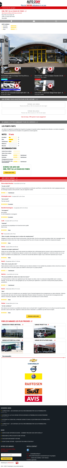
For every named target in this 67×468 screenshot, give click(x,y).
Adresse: (29, 457)
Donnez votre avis (33, 316)
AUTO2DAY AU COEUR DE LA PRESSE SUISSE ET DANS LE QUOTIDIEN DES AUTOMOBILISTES (26, 419)
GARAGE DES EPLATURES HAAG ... (44, 340)
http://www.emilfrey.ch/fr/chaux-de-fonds (12, 13)
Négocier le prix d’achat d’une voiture (13, 435)
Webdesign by (7, 462)
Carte (11, 21)
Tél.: (28, 455)
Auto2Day (33, 2)
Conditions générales (31, 459)
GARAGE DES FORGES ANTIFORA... (11, 324)
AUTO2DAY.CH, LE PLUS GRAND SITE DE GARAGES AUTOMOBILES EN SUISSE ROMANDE (24, 415)
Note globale (5, 24)
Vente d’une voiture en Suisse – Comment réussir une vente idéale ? (22, 432)
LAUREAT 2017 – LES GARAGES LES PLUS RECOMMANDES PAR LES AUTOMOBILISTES (24, 423)
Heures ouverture (56, 21)
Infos (34, 21)
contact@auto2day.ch (35, 453)
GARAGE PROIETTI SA (41, 324)
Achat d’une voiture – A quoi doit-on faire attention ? (18, 441)
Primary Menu (1, 4)
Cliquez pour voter (9, 172)
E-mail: (28, 453)
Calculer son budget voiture (11, 438)
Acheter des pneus (33, 112)
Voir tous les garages (9, 8)
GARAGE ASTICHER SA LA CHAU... (11, 340)
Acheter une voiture (33, 105)
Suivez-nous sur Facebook (28, 450)
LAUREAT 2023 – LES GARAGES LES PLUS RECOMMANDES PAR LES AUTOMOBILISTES (24, 410)
